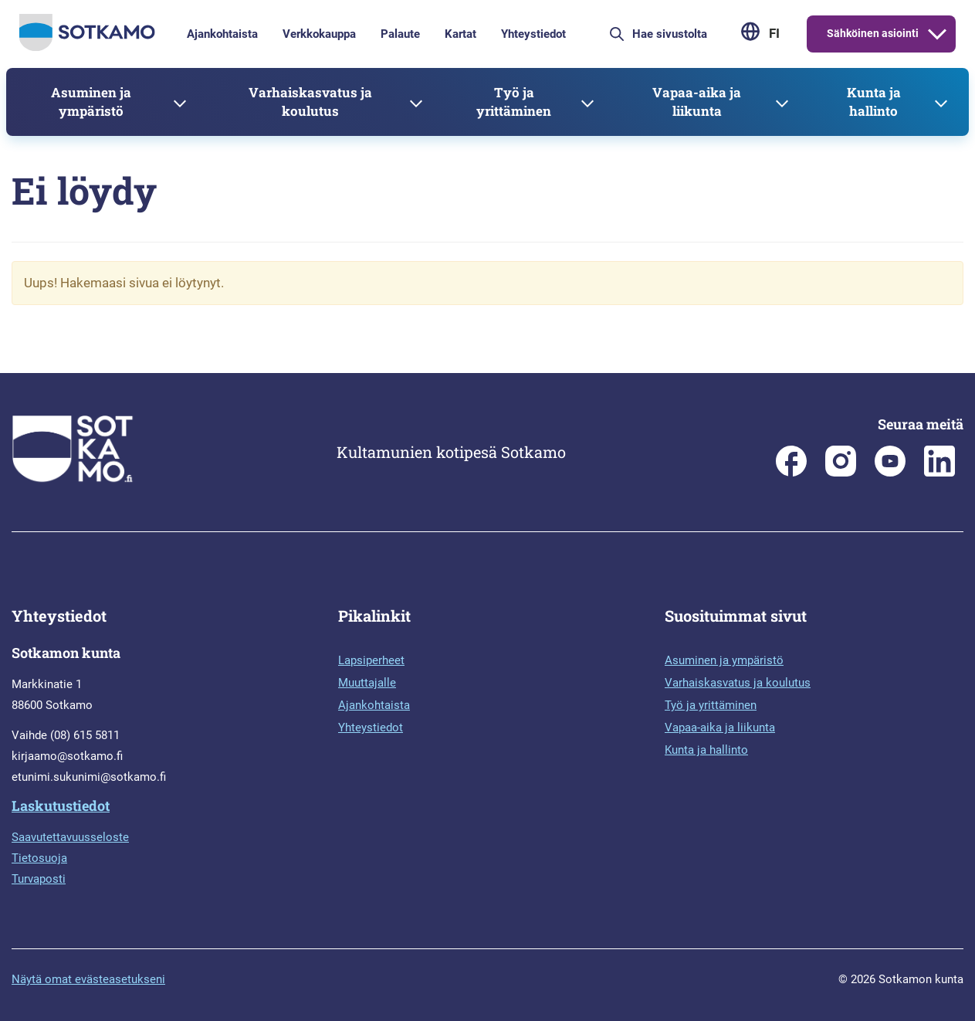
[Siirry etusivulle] (87, 47)
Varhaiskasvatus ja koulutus (310, 101)
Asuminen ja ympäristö (91, 101)
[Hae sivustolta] (680, 34)
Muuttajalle (367, 683)
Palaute (400, 34)
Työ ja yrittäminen (513, 101)
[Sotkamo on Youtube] (890, 473)
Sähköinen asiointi (873, 33)
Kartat (460, 34)
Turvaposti (39, 879)
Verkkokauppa (319, 34)
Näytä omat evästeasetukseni (88, 979)
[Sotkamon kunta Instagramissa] (840, 473)
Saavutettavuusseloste (70, 837)
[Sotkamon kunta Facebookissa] (791, 473)
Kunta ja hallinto (874, 101)
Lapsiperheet (371, 660)
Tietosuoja (39, 858)
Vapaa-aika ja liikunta (696, 101)
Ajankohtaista (222, 34)
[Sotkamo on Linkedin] (939, 473)
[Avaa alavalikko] (937, 34)
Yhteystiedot (533, 34)
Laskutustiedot (61, 805)
